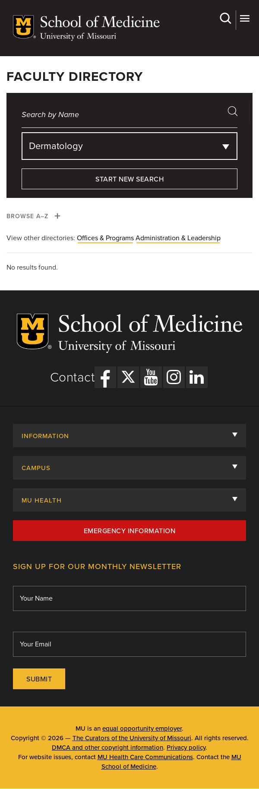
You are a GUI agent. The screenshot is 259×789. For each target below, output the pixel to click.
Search (225, 18)
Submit (39, 679)
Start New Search (129, 179)
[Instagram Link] (174, 377)
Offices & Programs (105, 238)
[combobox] (129, 146)
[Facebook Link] (105, 377)
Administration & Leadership (178, 238)
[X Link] (128, 377)
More (244, 18)
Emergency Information (130, 531)
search (235, 114)
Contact (72, 377)
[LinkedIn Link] (197, 377)
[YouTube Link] (151, 377)
